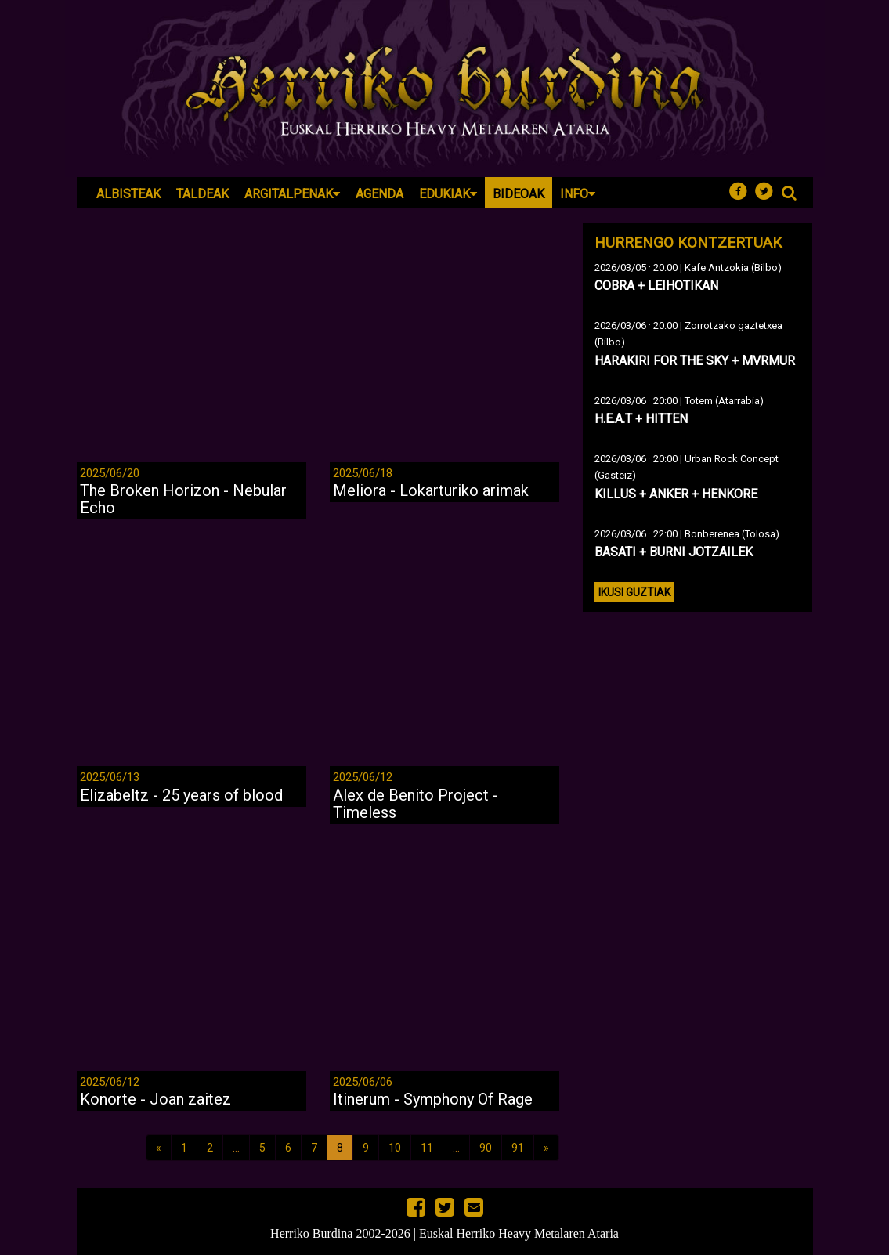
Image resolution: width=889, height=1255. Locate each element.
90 (485, 1147)
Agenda (379, 193)
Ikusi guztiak (634, 592)
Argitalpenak (292, 193)
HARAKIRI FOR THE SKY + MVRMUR (694, 360)
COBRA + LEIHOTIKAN (656, 285)
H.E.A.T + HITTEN (641, 418)
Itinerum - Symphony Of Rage (433, 1099)
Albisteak (128, 193)
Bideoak (518, 193)
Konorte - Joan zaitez (155, 1099)
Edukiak (448, 193)
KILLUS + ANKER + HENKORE (675, 493)
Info (577, 193)
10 (394, 1147)
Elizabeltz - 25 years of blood (181, 795)
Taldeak (202, 193)
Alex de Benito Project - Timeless (415, 804)
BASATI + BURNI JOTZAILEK (673, 551)
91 (517, 1147)
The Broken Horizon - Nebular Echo (183, 499)
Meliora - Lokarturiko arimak (431, 490)
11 (427, 1147)
